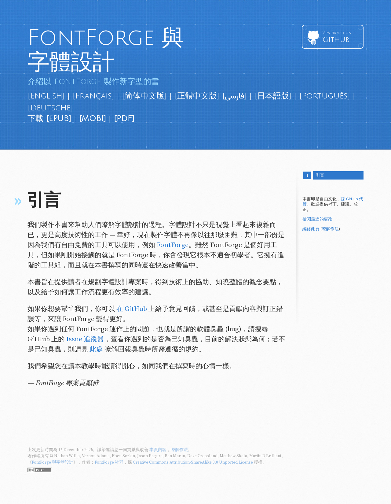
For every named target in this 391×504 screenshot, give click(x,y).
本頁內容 (157, 450)
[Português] (324, 96)
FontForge (172, 245)
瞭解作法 (330, 229)
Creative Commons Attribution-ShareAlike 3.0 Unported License (193, 462)
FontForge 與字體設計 (105, 50)
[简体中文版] (144, 96)
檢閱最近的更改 (317, 220)
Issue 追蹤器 (85, 339)
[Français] (93, 96)
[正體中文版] (196, 96)
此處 (96, 349)
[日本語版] (272, 96)
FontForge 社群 (109, 462)
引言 (321, 175)
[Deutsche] (50, 108)
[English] (46, 96)
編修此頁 (311, 229)
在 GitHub (131, 309)
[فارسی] (234, 96)
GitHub (341, 37)
